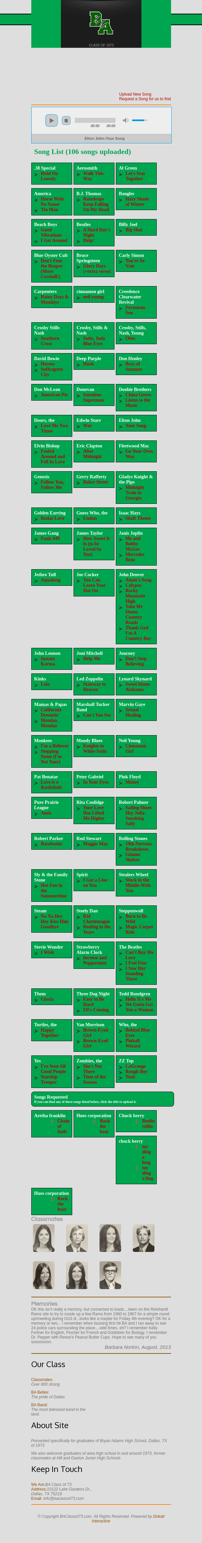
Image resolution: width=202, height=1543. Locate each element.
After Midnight (92, 454)
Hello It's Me (138, 999)
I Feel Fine (136, 963)
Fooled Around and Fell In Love (53, 456)
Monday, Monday (50, 723)
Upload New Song (135, 94)
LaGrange (135, 1066)
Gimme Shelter (132, 857)
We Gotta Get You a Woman (139, 1007)
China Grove (138, 394)
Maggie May (95, 843)
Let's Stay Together (135, 176)
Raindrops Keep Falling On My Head (96, 204)
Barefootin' (52, 843)
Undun (90, 518)
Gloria (47, 999)
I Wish (47, 952)
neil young (93, 296)
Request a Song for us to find (145, 99)
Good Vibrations (51, 232)
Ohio (130, 338)
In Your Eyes (96, 782)
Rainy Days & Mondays (55, 299)
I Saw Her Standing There (135, 973)
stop (66, 120)
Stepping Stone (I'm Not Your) (51, 756)
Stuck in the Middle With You (138, 885)
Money (132, 782)
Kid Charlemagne (96, 919)
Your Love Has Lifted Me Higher (94, 813)
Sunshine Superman (93, 397)
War (87, 425)
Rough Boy (136, 1071)
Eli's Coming (96, 1009)
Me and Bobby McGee (133, 544)
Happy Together (50, 1033)
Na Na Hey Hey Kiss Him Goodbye (55, 921)
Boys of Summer (133, 366)
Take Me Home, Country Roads (134, 614)
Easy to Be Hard (93, 1002)
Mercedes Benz (134, 557)
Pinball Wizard (132, 1043)
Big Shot (133, 229)
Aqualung (51, 580)
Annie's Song (138, 580)
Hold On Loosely (49, 176)
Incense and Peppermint (95, 960)
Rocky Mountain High (135, 596)
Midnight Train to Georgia (134, 493)
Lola (45, 684)
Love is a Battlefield (51, 785)
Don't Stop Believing (136, 661)
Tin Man (49, 209)
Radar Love (53, 518)
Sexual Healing (133, 712)
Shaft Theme (138, 518)
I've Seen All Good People (53, 1069)
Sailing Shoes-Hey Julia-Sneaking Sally (139, 815)
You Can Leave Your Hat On (94, 585)
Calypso (133, 585)
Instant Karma (48, 661)
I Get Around (54, 240)
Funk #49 (50, 538)
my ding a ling (147, 1173)
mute (126, 120)
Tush (130, 1076)
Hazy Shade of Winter (137, 201)
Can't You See (97, 715)
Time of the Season (94, 1079)
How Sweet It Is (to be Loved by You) (96, 546)
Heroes (48, 363)
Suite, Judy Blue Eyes (94, 341)
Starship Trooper (49, 1079)
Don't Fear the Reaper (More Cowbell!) (52, 268)
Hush (88, 363)
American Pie (54, 394)
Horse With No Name (52, 201)
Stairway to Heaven (94, 687)
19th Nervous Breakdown (138, 846)
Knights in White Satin (95, 748)
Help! (88, 240)
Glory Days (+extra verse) (97, 269)
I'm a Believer (55, 745)
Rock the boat (105, 1126)
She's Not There (92, 1069)
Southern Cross (50, 341)
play (51, 120)
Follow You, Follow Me (52, 485)
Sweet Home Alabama (137, 687)
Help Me (92, 658)
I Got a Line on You (95, 883)
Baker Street (95, 482)
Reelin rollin (148, 1124)
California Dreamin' (51, 712)
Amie (46, 812)
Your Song (135, 425)
